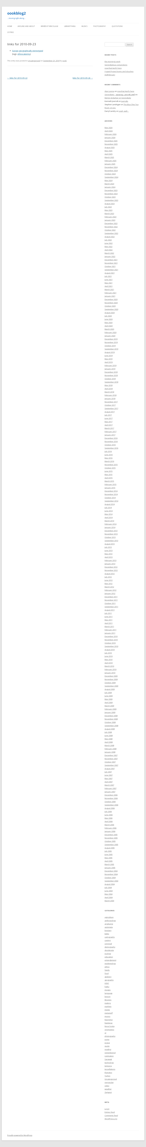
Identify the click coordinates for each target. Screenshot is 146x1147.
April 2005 (109, 861)
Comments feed (111, 1115)
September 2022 (111, 233)
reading (108, 1049)
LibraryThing (70, 26)
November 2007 (111, 758)
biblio (107, 934)
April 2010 (109, 663)
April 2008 (109, 742)
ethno (107, 967)
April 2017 (109, 425)
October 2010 (110, 643)
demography (110, 947)
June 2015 (109, 471)
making (108, 1003)
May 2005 (108, 858)
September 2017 (111, 408)
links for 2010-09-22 (17, 78)
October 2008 (110, 722)
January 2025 (110, 164)
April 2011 (109, 623)
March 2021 (109, 289)
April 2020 (109, 326)
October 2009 (110, 682)
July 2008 (108, 732)
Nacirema (109, 1019)
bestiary (108, 930)
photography (110, 1036)
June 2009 (109, 696)
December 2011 (111, 597)
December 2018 (111, 372)
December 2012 (111, 567)
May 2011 (108, 620)
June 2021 (109, 279)
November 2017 (111, 402)
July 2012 (108, 577)
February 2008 (110, 749)
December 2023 (111, 190)
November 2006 (111, 798)
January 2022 (110, 256)
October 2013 (110, 537)
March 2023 (109, 213)
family (107, 970)
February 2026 (110, 134)
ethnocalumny (24, 54)
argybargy (109, 924)
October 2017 (110, 405)
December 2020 (111, 299)
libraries (108, 1000)
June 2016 (109, 454)
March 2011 (109, 626)
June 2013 (109, 550)
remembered (110, 1052)
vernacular (109, 1082)
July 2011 (108, 613)
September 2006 (111, 805)
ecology (108, 953)
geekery (108, 976)
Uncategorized (34, 60)
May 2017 (108, 421)
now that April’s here (113, 68)
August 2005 (110, 848)
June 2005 (109, 854)
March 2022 (109, 253)
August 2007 (110, 768)
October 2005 (110, 841)
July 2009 (108, 692)
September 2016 (111, 448)
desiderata (109, 950)
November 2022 (111, 226)
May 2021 (108, 283)
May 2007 (108, 778)
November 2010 (111, 639)
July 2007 (108, 772)
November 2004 (111, 874)
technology (109, 1062)
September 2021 (111, 269)
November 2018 (111, 375)
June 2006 (109, 815)
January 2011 (110, 633)
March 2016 (109, 461)
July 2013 (108, 547)
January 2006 (110, 831)
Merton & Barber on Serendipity (118, 98)
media (107, 1010)
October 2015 (110, 468)
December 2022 (111, 223)
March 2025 (109, 157)
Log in (107, 1109)
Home (9, 26)
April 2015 (109, 478)
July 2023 (108, 207)
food (107, 973)
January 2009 (110, 712)
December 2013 (111, 530)
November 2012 (111, 570)
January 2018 (110, 398)
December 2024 (111, 167)
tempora (108, 1066)
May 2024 (108, 180)
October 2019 (110, 345)
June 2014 (109, 511)
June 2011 (109, 616)
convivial (108, 943)
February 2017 (110, 431)
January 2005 (110, 867)
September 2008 (111, 725)
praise (107, 1043)
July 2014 (108, 507)
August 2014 (110, 504)
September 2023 (111, 200)
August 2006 (110, 808)
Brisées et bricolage (49, 26)
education (109, 957)
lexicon (107, 996)
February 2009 (110, 709)
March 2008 (109, 745)
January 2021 (110, 296)
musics (107, 1016)
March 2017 (109, 428)
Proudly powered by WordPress (19, 1135)
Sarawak (108, 1059)
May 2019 (108, 359)
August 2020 (110, 312)
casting (107, 940)
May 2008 (108, 739)
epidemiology (110, 963)
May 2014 (108, 514)
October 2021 (110, 266)
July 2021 (108, 276)
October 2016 (110, 445)
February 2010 (110, 669)
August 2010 (110, 649)
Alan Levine (109, 91)
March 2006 (109, 824)
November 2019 (111, 342)
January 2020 (110, 336)
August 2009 (110, 689)
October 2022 (110, 230)
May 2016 (108, 458)
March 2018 (109, 392)
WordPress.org (111, 1119)
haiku (107, 986)
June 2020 (109, 319)
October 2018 (110, 378)
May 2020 (108, 322)
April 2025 (109, 154)
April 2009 (109, 702)
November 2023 (111, 193)
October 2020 (110, 306)
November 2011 (111, 600)
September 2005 (111, 844)
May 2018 (108, 385)
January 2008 (110, 752)
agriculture (109, 917)
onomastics (109, 1029)
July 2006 (108, 811)
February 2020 (110, 332)
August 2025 (110, 147)
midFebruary (110, 75)
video (107, 1086)
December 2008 (111, 715)
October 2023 (110, 197)
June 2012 (109, 580)
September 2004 (111, 881)
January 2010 (110, 673)
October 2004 (110, 877)
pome (107, 1039)
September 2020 (111, 309)
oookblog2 (16, 13)
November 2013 (111, 534)
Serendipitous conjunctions (116, 65)
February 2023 (110, 217)
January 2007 (110, 791)
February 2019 (110, 365)
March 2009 (109, 706)
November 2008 (111, 719)
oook (64, 60)
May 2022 (108, 246)
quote (107, 1046)
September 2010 (111, 646)
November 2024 (111, 170)
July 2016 (108, 451)
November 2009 (111, 679)
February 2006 (110, 828)
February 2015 (110, 484)
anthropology (110, 920)
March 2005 (109, 864)
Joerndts (124, 101)
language (108, 993)
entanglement (110, 960)
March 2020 (109, 329)
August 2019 (110, 352)
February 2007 (110, 788)
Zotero (10, 32)
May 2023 (108, 210)
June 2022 (109, 243)
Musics (84, 26)
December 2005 (111, 834)
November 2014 (111, 494)
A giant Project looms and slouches (119, 71)
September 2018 (111, 382)
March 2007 (109, 785)
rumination (109, 1056)
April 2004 (109, 897)
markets (108, 1006)
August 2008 (110, 729)
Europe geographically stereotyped (27, 50)
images (108, 990)
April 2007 (109, 782)
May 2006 (108, 818)
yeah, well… (124, 111)
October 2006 (110, 801)
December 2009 (111, 676)
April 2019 (109, 362)
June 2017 (109, 418)
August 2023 (110, 203)
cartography (110, 937)
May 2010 (108, 659)
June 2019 (109, 355)
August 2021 (110, 273)
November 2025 (111, 144)
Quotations (117, 26)
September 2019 (111, 349)
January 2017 (110, 435)
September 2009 (111, 686)
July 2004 (108, 887)
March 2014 (109, 521)
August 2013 (110, 544)
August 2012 (110, 573)
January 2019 (110, 369)
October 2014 (110, 497)
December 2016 (111, 438)
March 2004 (109, 900)
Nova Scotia (109, 1026)
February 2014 (110, 524)
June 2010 (109, 656)
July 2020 (108, 316)
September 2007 (111, 765)
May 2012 (108, 583)
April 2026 (109, 131)
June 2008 (109, 735)
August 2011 (110, 610)
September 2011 (111, 606)
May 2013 (108, 554)
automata (109, 927)
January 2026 (110, 137)
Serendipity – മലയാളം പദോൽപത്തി (120, 94)
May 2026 (108, 127)
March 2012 (109, 587)
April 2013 (109, 557)
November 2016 (111, 441)
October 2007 (110, 762)
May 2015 (108, 474)
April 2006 (109, 821)
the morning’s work (112, 61)
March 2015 (109, 481)
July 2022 (108, 240)
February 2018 (110, 395)
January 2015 (110, 487)
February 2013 (110, 560)
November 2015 (111, 464)
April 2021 (109, 286)
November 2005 (111, 838)
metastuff (109, 1013)
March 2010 (109, 666)
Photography (99, 26)
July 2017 (108, 415)
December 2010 (111, 636)
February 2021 (110, 293)
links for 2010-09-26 (83, 78)
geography (109, 980)
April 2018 (109, 388)
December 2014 (111, 491)
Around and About (26, 26)
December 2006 (111, 795)
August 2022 (110, 236)
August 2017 (110, 412)
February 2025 (110, 160)
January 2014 (110, 527)
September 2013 (111, 540)
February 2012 (110, 590)
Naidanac (109, 1023)
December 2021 (111, 260)
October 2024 (110, 174)
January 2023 (110, 220)
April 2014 (109, 517)
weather (108, 1089)
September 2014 (111, 501)
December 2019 (111, 339)
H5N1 (107, 983)
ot (105, 1033)
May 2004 (108, 894)
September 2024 (111, 177)
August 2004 (110, 884)
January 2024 (110, 187)
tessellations (110, 1069)
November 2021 (111, 263)
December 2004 (111, 871)
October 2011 (110, 603)
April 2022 (109, 250)
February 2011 (110, 630)
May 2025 (108, 151)
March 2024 (109, 184)
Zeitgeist (108, 1092)
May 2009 (108, 699)
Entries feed (110, 1112)
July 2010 (108, 653)
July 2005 (108, 851)
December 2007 (111, 755)
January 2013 (110, 563)
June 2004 (109, 891)
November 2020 (111, 302)
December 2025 (111, 141)
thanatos (108, 1072)
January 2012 (110, 593)
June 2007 (109, 775)
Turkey (107, 1076)
